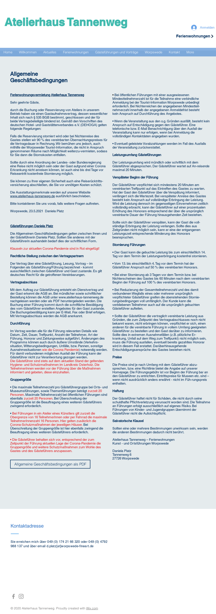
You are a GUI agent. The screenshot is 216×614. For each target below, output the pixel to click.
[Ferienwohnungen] (193, 36)
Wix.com (92, 608)
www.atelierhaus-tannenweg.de (32, 196)
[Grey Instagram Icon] (21, 596)
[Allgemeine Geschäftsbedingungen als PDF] (50, 464)
